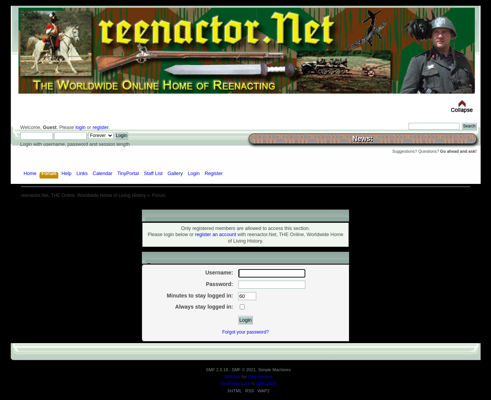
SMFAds (232, 376)
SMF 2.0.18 (217, 369)
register (100, 127)
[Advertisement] (245, 207)
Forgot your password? (245, 332)
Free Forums (260, 376)
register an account (215, 234)
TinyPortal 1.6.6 (235, 383)
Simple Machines (274, 369)
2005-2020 (266, 383)
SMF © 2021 (244, 369)
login (80, 127)
